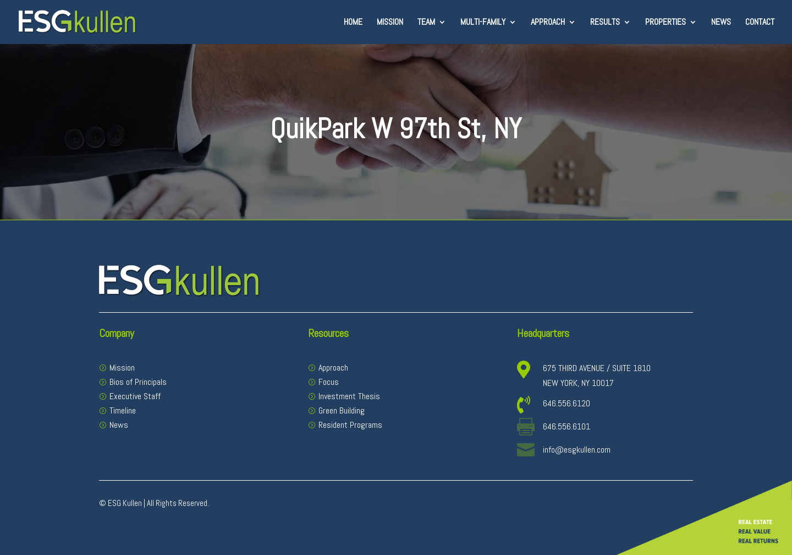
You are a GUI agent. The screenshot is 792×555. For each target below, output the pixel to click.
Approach (548, 23)
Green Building (341, 410)
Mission (390, 23)
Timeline (122, 410)
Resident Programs (350, 425)
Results (605, 23)
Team (426, 23)
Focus (328, 382)
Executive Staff (135, 396)
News (721, 23)
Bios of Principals (138, 382)
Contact (759, 23)
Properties (665, 23)
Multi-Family (482, 23)
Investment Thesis (349, 396)
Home (353, 23)
